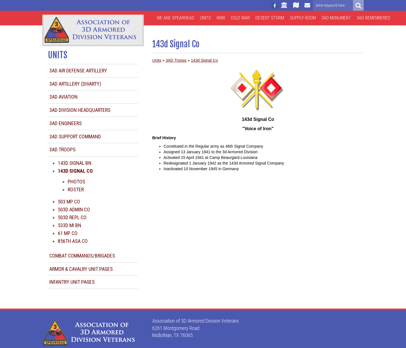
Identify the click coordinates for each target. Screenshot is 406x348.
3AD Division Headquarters (80, 110)
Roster (76, 189)
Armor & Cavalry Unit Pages (81, 269)
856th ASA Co (73, 241)
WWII (221, 18)
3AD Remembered (373, 18)
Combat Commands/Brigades (82, 256)
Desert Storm (269, 18)
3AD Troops (62, 149)
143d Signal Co (204, 60)
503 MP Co (69, 202)
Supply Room (303, 18)
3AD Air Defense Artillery (78, 71)
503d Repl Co (72, 217)
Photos (76, 182)
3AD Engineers (65, 123)
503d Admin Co (74, 209)
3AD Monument (336, 18)
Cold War (240, 18)
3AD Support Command (75, 136)
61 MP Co (68, 233)
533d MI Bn (69, 225)
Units (205, 18)
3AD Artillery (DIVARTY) (75, 84)
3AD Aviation (63, 97)
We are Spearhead (175, 18)
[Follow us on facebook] (274, 6)
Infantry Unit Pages (72, 282)
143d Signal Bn (74, 163)
